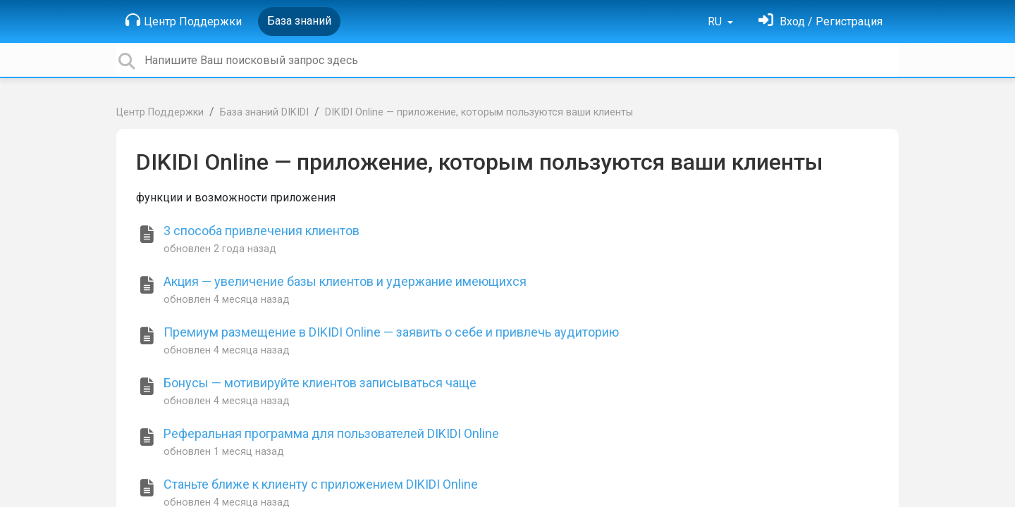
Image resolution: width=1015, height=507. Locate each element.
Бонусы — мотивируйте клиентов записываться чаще (320, 382)
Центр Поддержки (183, 20)
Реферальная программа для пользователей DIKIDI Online (331, 433)
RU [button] (716, 21)
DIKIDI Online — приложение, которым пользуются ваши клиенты (479, 112)
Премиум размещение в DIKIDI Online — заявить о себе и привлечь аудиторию (391, 332)
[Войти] (820, 21)
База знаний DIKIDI (264, 112)
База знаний (299, 20)
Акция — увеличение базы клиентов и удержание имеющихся (345, 281)
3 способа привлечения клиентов (261, 230)
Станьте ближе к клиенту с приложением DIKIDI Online (321, 484)
